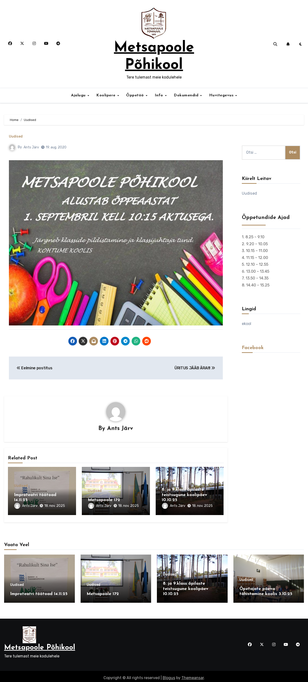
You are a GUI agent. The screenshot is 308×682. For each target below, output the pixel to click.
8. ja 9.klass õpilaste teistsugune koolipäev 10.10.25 (184, 495)
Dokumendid (187, 95)
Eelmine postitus (34, 368)
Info (160, 95)
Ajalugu (79, 95)
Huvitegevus (222, 95)
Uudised (16, 136)
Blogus (169, 674)
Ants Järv (31, 147)
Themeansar (192, 674)
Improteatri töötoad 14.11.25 (38, 592)
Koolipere (106, 95)
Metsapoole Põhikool (39, 645)
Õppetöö (135, 95)
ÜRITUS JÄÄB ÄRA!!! (194, 368)
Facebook (253, 347)
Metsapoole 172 (104, 500)
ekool (246, 323)
